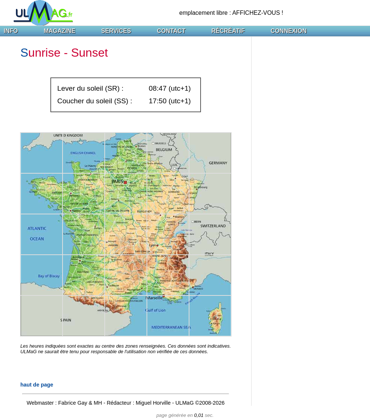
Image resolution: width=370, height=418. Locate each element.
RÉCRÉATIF (228, 31)
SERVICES (116, 31)
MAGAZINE (59, 31)
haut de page (36, 385)
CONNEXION (289, 31)
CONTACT (171, 31)
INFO (11, 31)
